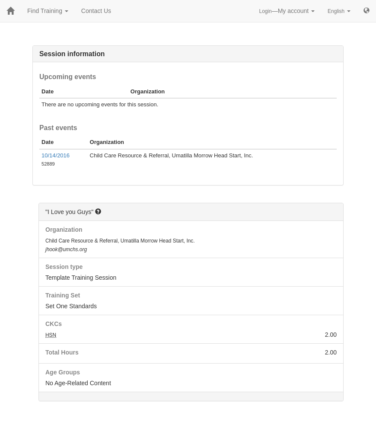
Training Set (62, 295)
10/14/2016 (55, 155)
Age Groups (62, 372)
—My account (287, 10)
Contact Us (96, 10)
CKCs (53, 323)
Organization (64, 229)
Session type (64, 266)
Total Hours (62, 352)
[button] (98, 211)
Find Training (47, 10)
